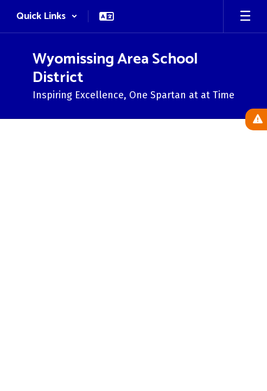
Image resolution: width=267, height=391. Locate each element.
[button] (46, 16)
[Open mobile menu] (245, 16)
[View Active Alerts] (256, 119)
